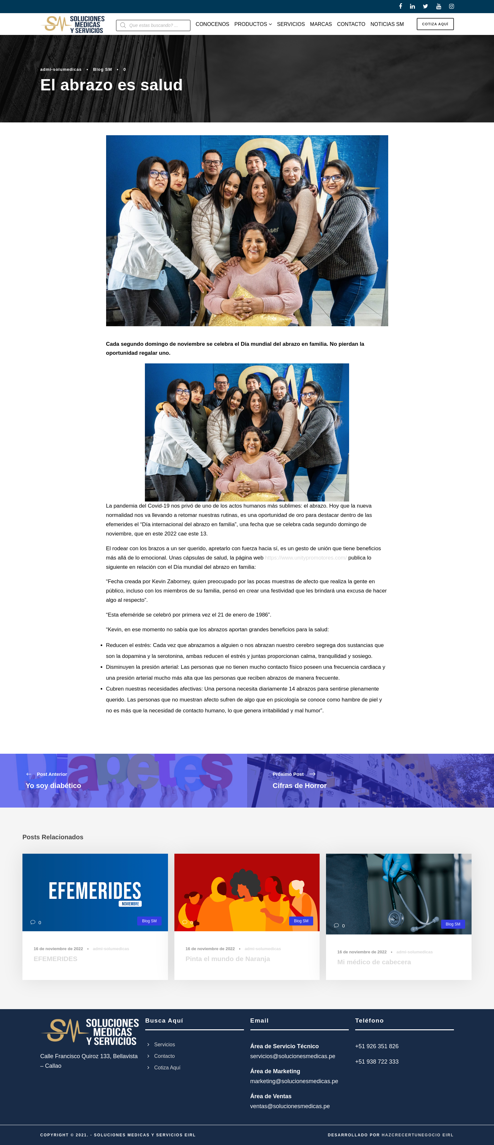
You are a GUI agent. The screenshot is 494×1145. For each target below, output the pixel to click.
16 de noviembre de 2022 (58, 948)
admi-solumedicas (61, 69)
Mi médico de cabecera (374, 962)
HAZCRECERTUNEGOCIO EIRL (418, 1135)
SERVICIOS (291, 24)
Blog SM (102, 69)
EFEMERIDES (56, 958)
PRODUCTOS (250, 24)
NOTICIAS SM (387, 24)
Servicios (164, 1044)
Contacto (164, 1056)
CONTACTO (351, 24)
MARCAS (321, 24)
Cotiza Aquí (167, 1067)
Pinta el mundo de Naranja (228, 958)
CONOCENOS (212, 24)
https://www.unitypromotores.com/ (306, 558)
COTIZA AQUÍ (435, 24)
